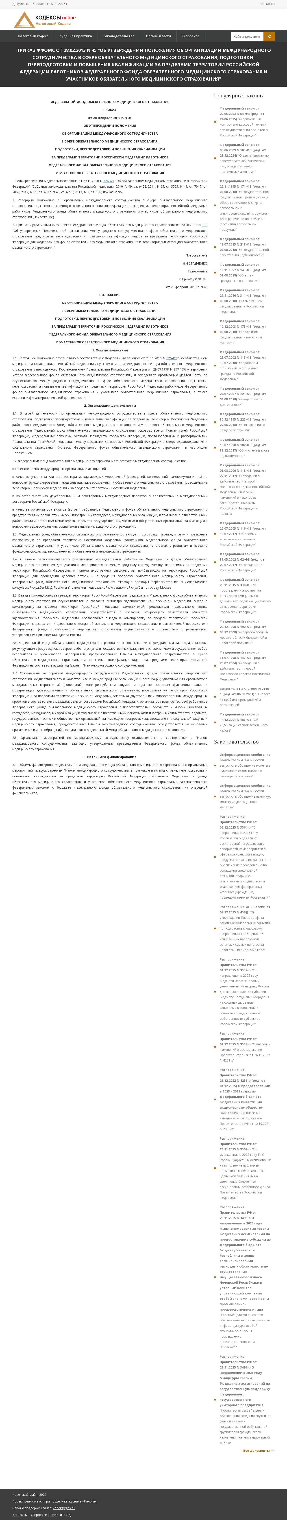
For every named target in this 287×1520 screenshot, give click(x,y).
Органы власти (158, 36)
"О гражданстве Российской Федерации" (242, 562)
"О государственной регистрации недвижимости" (244, 247)
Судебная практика (76, 36)
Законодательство (119, 36)
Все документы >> (259, 1450)
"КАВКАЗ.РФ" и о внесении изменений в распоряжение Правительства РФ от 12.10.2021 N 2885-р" (245, 1099)
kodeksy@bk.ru (64, 1508)
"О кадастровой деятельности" (243, 396)
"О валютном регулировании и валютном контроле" (243, 332)
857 (176, 369)
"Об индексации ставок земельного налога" (244, 722)
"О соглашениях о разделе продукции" (243, 422)
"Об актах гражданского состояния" (243, 272)
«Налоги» (89, 1501)
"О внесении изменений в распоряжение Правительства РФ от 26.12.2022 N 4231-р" (245, 1046)
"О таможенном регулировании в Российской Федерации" (243, 301)
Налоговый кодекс (33, 36)
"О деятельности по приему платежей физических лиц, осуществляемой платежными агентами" (244, 158)
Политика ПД (60, 1515)
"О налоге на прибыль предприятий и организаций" (245, 697)
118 (204, 225)
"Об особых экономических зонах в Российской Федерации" (243, 534)
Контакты (267, 4)
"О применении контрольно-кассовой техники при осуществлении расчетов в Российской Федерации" (244, 121)
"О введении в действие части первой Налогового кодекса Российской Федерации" (245, 665)
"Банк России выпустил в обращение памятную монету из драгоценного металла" (245, 796)
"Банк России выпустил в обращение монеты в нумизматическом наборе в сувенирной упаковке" (245, 765)
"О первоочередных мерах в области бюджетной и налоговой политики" (244, 632)
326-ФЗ (108, 181)
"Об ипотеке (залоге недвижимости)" (244, 447)
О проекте (190, 36)
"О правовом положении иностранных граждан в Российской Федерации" (243, 365)
